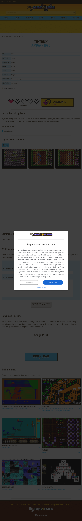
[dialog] (41, 260)
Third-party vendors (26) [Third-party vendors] (39, 262)
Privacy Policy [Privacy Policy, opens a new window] (46, 276)
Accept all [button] (53, 282)
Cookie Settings (34, 276)
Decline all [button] (29, 282)
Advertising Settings (32, 274)
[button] (41, 287)
